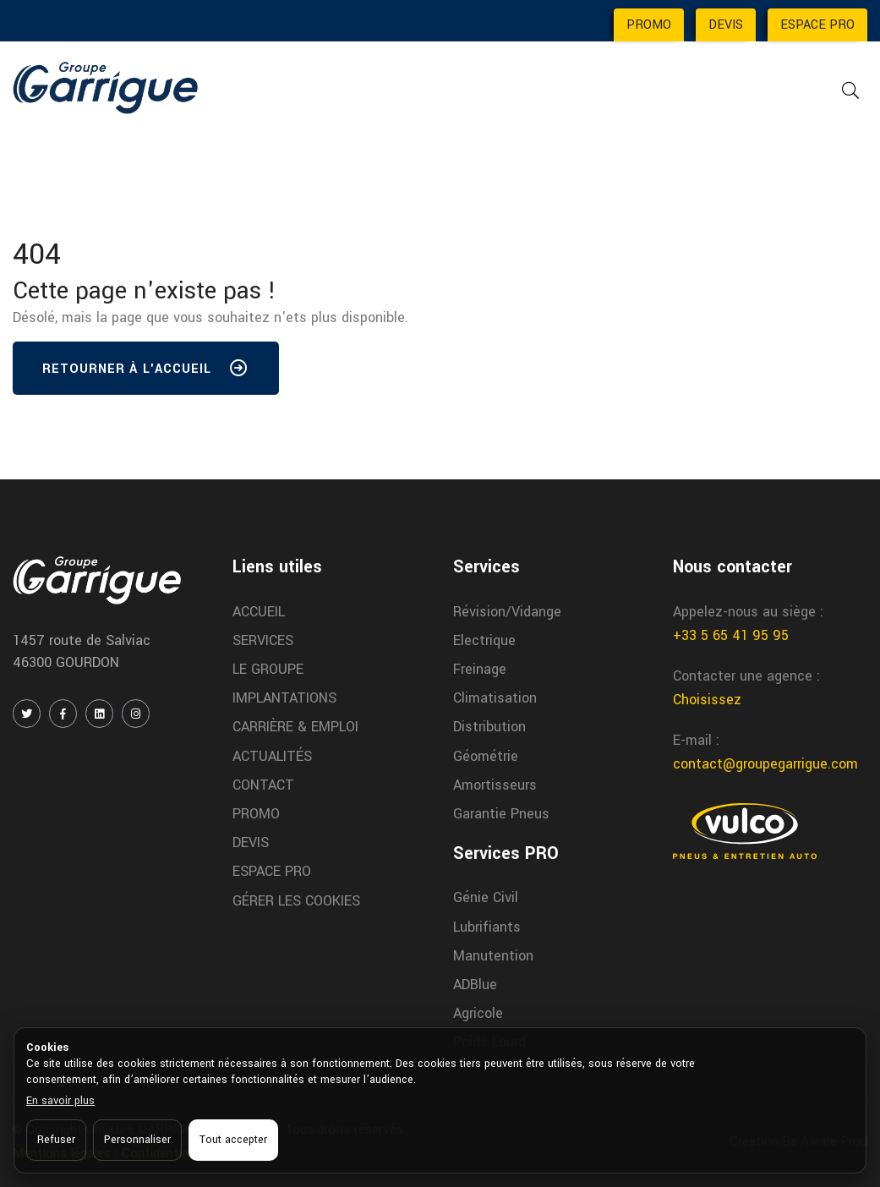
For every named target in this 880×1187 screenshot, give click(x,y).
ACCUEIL (258, 611)
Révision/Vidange (507, 611)
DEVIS (725, 25)
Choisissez (707, 699)
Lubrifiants (487, 927)
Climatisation (495, 698)
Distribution (489, 726)
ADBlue (475, 984)
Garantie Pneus (501, 813)
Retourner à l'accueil (145, 372)
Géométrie (485, 756)
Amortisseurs (495, 785)
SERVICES (262, 640)
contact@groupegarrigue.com (765, 764)
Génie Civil (485, 897)
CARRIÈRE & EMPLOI (295, 726)
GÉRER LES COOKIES (296, 901)
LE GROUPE (267, 669)
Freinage (479, 669)
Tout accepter (233, 1139)
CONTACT (263, 785)
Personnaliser (137, 1139)
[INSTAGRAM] (136, 713)
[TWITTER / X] (27, 713)
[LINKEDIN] (99, 713)
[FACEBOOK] (63, 713)
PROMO (648, 25)
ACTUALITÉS (272, 756)
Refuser (56, 1139)
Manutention (493, 955)
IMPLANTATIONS (284, 698)
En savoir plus (60, 1100)
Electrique (484, 640)
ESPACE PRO (817, 25)
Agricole (478, 1013)
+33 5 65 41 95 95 (731, 635)
